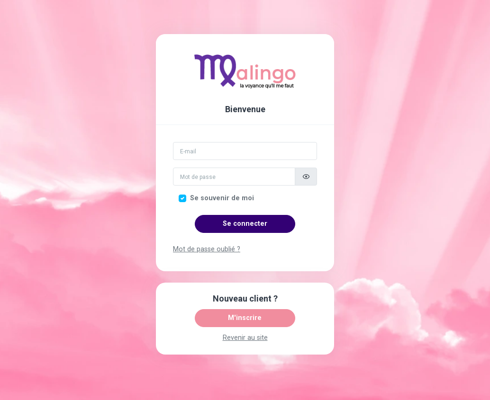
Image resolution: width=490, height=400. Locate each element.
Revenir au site (245, 338)
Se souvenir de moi (222, 198)
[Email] (245, 151)
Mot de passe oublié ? (206, 249)
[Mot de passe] (234, 177)
